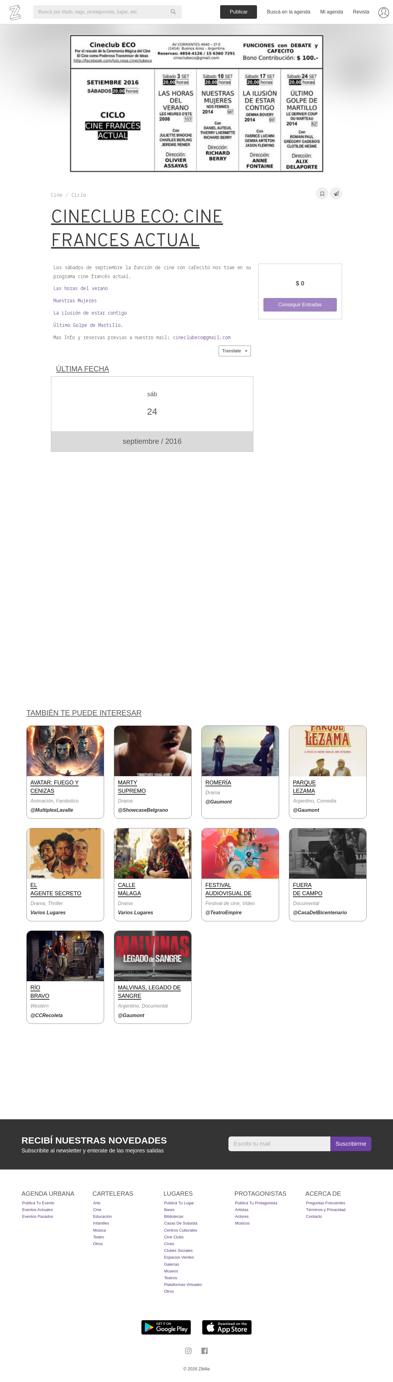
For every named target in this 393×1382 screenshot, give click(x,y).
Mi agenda (331, 11)
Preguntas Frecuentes (325, 1203)
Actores (242, 1216)
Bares (169, 1209)
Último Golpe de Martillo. (88, 325)
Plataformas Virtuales (183, 1284)
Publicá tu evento (38, 1203)
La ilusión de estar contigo (90, 313)
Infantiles (101, 1223)
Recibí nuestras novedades (94, 1140)
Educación (102, 1216)
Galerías (171, 1264)
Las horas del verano (80, 289)
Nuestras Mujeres (75, 301)
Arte (96, 1203)
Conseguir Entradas (299, 304)
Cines (169, 1243)
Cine (97, 1209)
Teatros (170, 1278)
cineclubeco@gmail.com (202, 338)
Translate (234, 350)
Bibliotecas (173, 1216)
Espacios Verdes (179, 1257)
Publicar (239, 11)
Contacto (314, 1216)
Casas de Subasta (180, 1223)
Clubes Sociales (178, 1250)
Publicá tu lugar (179, 1203)
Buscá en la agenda (288, 11)
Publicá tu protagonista (256, 1203)
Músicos (242, 1223)
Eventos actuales (37, 1209)
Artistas (241, 1209)
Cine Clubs (174, 1237)
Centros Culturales (180, 1230)
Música (99, 1230)
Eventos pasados (37, 1216)
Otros (98, 1243)
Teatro (98, 1237)
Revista (361, 11)
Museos (171, 1271)
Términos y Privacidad (326, 1209)
